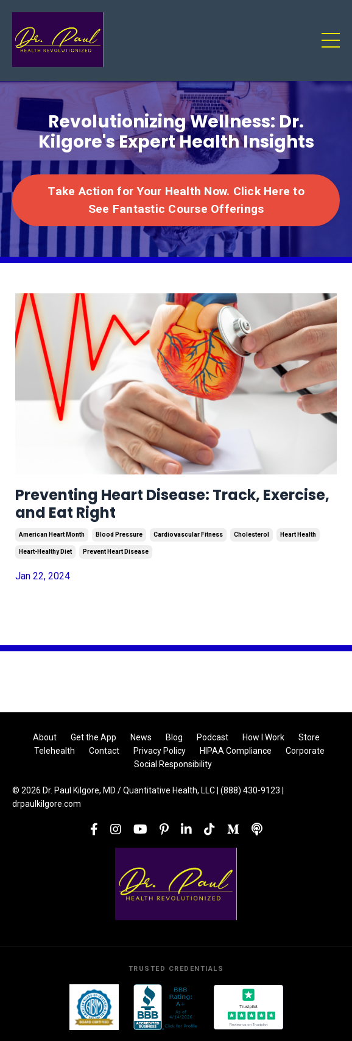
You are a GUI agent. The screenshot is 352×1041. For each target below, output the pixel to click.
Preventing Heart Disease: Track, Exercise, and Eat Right (172, 504)
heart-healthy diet (45, 551)
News (141, 737)
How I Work (263, 737)
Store (309, 737)
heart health (298, 534)
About (45, 737)
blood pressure (119, 534)
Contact (104, 751)
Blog (174, 737)
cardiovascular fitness (188, 534)
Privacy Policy (159, 751)
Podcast (212, 737)
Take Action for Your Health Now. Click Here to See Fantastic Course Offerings (176, 200)
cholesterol (251, 534)
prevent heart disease (116, 551)
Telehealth (54, 751)
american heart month (52, 534)
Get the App (93, 737)
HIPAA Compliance (236, 751)
